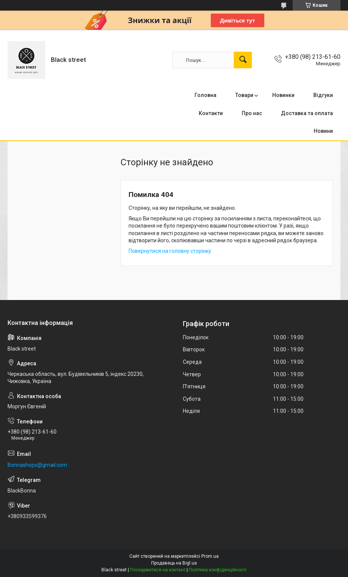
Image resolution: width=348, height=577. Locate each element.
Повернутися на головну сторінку (170, 251)
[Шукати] (243, 60)
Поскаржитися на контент (157, 569)
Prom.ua (210, 556)
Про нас (252, 113)
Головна (205, 95)
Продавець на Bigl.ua (174, 563)
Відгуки (323, 95)
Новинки (283, 95)
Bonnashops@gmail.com (37, 465)
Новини (323, 131)
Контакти (211, 113)
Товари (244, 95)
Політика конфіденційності (218, 569)
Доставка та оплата (307, 113)
